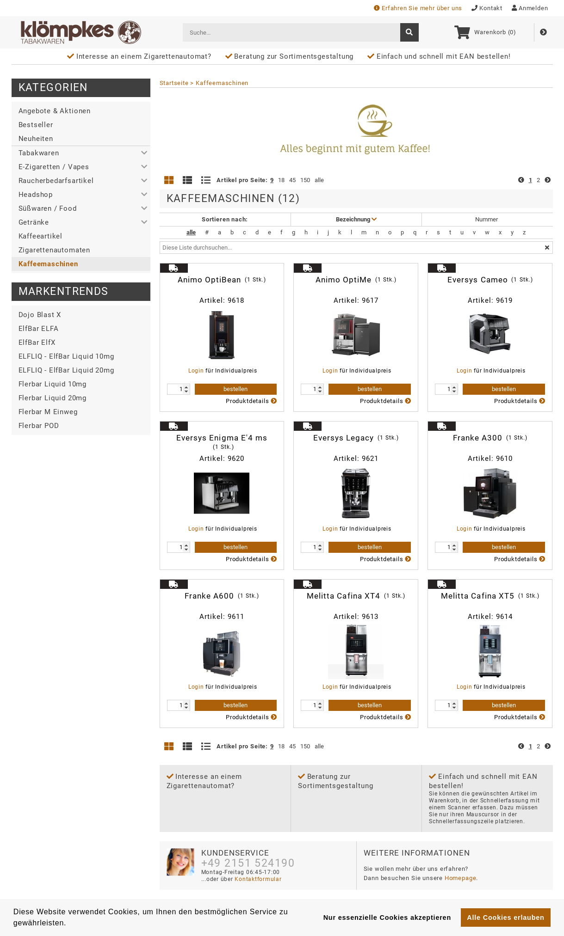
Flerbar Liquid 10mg (53, 384)
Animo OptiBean (222, 279)
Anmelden (530, 8)
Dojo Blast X (40, 315)
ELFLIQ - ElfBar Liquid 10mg (66, 356)
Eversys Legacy (356, 437)
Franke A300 (490, 437)
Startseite (174, 83)
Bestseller (36, 125)
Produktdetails (251, 401)
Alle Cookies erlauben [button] (505, 917)
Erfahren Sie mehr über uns (418, 8)
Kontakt (486, 8)
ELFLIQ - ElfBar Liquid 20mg (66, 370)
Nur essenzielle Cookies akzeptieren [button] (387, 917)
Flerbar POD (39, 426)
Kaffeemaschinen (48, 264)
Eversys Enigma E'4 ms (221, 442)
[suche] (409, 32)
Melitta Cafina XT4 (356, 595)
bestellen (235, 388)
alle (319, 180)
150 (305, 180)
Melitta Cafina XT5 (490, 595)
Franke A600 (222, 595)
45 (292, 180)
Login (195, 370)
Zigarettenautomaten (54, 250)
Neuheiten (36, 139)
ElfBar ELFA (39, 328)
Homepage (461, 878)
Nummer (487, 219)
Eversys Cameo (490, 279)
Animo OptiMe (356, 279)
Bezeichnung (356, 219)
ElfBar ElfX (37, 342)
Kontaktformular (257, 879)
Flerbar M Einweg (48, 412)
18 (281, 180)
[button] (81, 153)
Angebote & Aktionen (55, 111)
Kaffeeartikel (41, 236)
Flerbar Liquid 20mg (53, 398)
